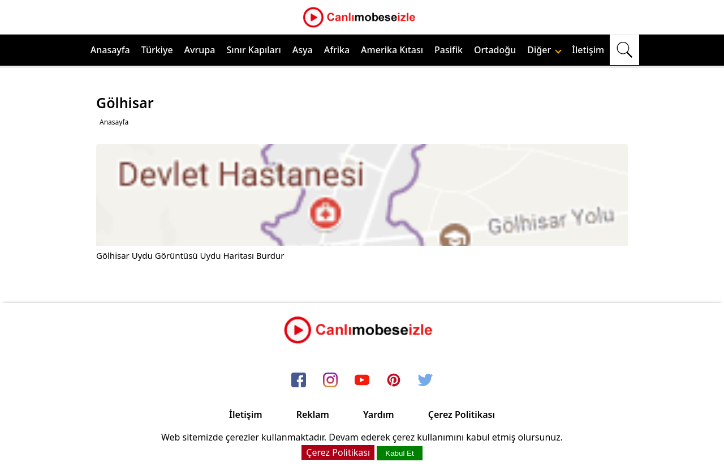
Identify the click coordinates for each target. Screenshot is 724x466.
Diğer (544, 50)
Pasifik (448, 50)
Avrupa (200, 50)
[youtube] (362, 380)
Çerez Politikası (461, 414)
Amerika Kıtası (392, 50)
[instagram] (330, 380)
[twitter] (425, 380)
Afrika (337, 50)
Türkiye (157, 50)
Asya (302, 50)
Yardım (378, 414)
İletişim (588, 50)
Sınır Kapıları (253, 50)
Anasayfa (110, 50)
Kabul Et (399, 453)
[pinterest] (393, 380)
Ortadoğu (495, 50)
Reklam (312, 414)
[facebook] (298, 380)
